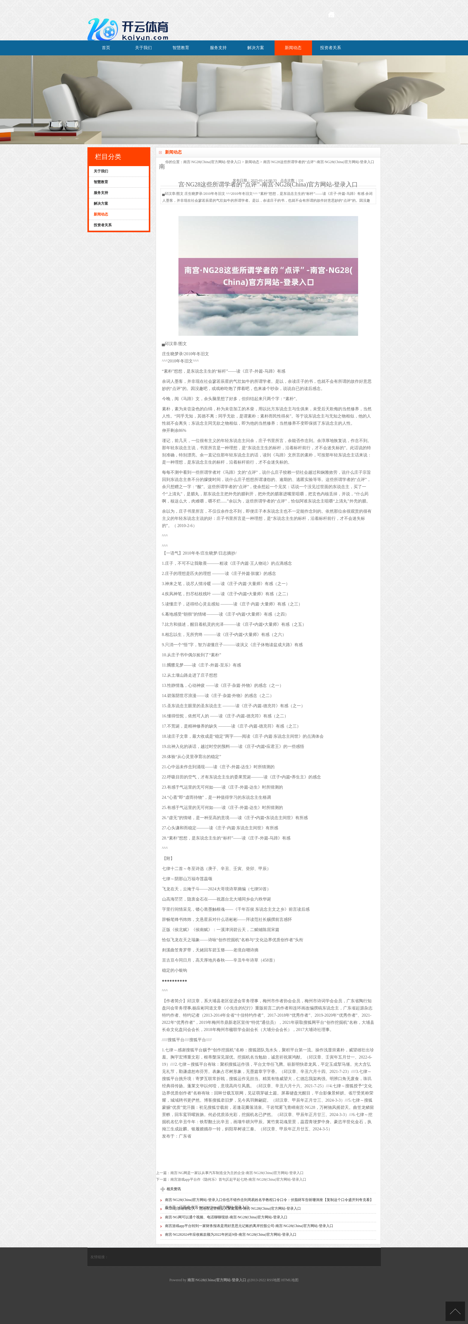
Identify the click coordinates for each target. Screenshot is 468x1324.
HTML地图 (290, 1280)
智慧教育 (180, 47)
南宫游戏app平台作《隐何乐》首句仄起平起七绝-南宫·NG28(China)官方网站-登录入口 (238, 1179)
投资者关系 (330, 47)
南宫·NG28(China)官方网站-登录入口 (212, 162)
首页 (106, 47)
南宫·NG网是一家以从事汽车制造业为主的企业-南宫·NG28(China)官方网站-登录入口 (237, 1173)
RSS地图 (273, 1280)
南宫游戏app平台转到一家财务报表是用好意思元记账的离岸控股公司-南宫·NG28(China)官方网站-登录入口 (249, 1226)
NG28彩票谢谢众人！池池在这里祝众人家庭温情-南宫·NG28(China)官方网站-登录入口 (233, 1208)
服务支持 (218, 47)
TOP (455, 1311)
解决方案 (255, 47)
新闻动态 (293, 47)
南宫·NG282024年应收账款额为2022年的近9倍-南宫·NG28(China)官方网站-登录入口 (230, 1234)
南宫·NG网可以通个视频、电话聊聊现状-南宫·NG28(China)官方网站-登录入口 (226, 1217)
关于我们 (143, 47)
